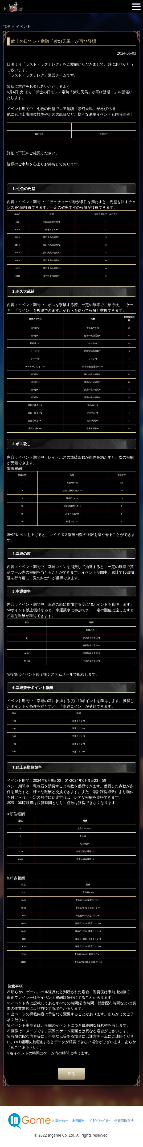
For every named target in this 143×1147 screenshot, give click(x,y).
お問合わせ (60, 1120)
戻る (71, 1073)
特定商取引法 (124, 1120)
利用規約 (78, 1120)
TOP (6, 26)
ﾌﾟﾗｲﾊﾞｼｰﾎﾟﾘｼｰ (99, 1120)
